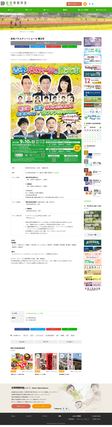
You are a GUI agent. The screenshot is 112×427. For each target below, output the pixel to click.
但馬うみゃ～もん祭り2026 (97, 172)
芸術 (87, 218)
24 (97, 139)
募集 (66, 10)
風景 (92, 212)
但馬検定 (92, 227)
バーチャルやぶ (39, 337)
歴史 (91, 218)
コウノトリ (88, 224)
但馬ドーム (95, 224)
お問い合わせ (97, 421)
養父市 (72, 337)
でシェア (22, 47)
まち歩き (96, 215)
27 (87, 141)
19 (85, 139)
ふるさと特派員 (84, 10)
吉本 (57, 337)
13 (87, 137)
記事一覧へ (46, 343)
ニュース (29, 10)
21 (90, 139)
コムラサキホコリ (97, 153)
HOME (11, 31)
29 (92, 141)
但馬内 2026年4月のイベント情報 (97, 163)
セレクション (89, 215)
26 (85, 141)
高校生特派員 (89, 221)
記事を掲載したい (75, 4)
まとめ (87, 212)
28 (90, 141)
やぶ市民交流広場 (50, 337)
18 (100, 137)
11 (100, 134)
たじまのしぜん (102, 10)
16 (95, 137)
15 (92, 137)
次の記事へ (69, 343)
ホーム (11, 10)
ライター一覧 (92, 235)
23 (95, 139)
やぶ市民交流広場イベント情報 (34, 314)
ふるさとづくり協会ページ (41, 409)
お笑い (31, 337)
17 (97, 137)
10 (97, 134)
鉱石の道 (96, 221)
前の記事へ (23, 343)
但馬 (87, 227)
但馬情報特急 (87, 201)
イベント (47, 10)
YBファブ (26, 337)
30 (95, 141)
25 (100, 139)
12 (85, 137)
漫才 (68, 337)
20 (87, 139)
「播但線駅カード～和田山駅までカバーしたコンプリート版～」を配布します (97, 192)
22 (92, 139)
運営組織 (71, 421)
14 (90, 137)
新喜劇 (62, 337)
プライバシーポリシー (83, 421)
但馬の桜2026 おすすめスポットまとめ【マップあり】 (97, 182)
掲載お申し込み (20, 409)
